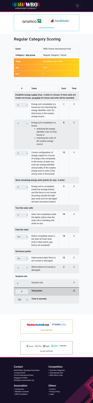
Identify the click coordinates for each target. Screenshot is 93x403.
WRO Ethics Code (56, 375)
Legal (52, 394)
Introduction (19, 389)
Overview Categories (57, 370)
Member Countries (22, 392)
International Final (56, 373)
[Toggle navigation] (77, 5)
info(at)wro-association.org (24, 380)
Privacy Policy (55, 392)
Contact (52, 389)
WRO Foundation (21, 394)
